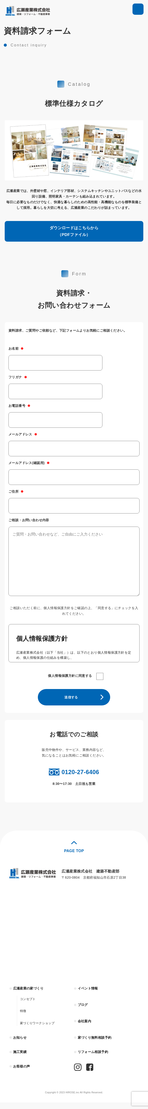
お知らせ (21, 1043)
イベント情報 (89, 993)
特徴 (23, 1016)
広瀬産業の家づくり (30, 993)
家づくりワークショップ (38, 1028)
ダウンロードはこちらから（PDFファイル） (74, 232)
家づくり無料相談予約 (97, 1043)
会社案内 (85, 1026)
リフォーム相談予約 (95, 1058)
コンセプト (28, 1004)
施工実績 (21, 1058)
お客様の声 (22, 1073)
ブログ (83, 1010)
